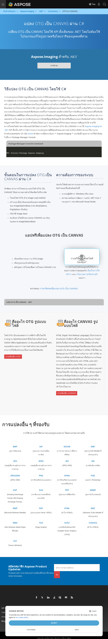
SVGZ (67, 519)
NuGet (30, 134)
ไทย (92, 4)
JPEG (41, 458)
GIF (41, 443)
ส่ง (57, 571)
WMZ (15, 519)
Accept (54, 623)
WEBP (93, 487)
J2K (93, 458)
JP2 (67, 458)
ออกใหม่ (64, 604)
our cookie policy (22, 617)
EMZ (93, 505)
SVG (41, 487)
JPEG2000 (15, 472)
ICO (15, 538)
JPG (15, 458)
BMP (15, 443)
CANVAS (93, 519)
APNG (67, 472)
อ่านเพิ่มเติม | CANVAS (67, 392)
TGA (41, 519)
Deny (77, 630)
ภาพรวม (54, 65)
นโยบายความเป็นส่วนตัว (87, 274)
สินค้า (33, 604)
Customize (31, 630)
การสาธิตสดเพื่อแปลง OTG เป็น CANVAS (59, 288)
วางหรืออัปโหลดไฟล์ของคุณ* (82, 260)
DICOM (67, 443)
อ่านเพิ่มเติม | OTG (13, 355)
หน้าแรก (5, 604)
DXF (15, 487)
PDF (41, 505)
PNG (41, 472)
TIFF (67, 487)
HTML (67, 505)
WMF (15, 505)
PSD (93, 472)
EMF (93, 443)
